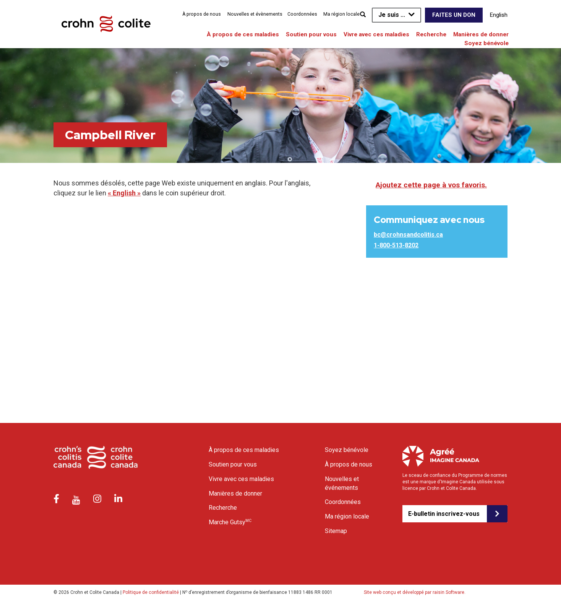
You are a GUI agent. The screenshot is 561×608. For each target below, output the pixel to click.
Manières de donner (481, 34)
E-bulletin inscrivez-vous (444, 513)
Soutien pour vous (311, 34)
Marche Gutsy (230, 522)
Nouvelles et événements (342, 483)
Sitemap (336, 531)
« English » (124, 193)
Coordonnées (302, 14)
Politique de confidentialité (151, 592)
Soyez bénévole (486, 43)
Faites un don (453, 14)
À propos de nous (201, 14)
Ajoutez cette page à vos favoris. (431, 184)
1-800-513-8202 (396, 245)
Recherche (431, 34)
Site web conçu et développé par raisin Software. (414, 592)
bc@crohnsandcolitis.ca (408, 234)
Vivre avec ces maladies (376, 34)
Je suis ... (391, 14)
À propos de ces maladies (243, 34)
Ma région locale (341, 14)
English (498, 14)
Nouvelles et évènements (254, 14)
